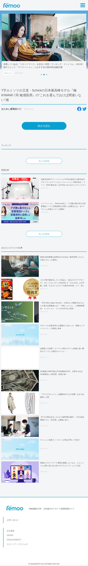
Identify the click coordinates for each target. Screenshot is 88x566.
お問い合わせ (12, 520)
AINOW (10, 535)
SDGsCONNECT (14, 540)
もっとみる (44, 161)
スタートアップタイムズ (17, 544)
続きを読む (44, 126)
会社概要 (10, 531)
